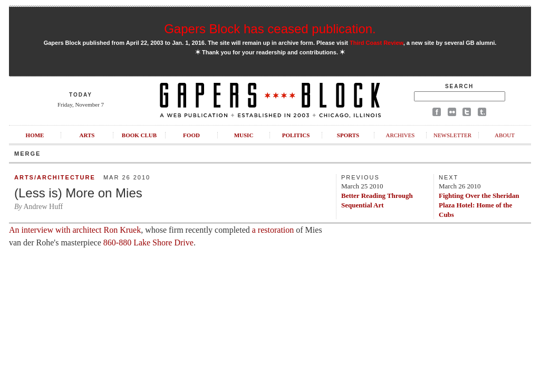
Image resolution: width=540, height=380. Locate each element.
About (505, 135)
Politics (296, 135)
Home (35, 135)
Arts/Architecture (54, 177)
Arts (87, 135)
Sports (348, 135)
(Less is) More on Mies (78, 193)
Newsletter (452, 135)
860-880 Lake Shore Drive (148, 242)
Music (244, 135)
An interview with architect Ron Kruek (75, 229)
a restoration (273, 229)
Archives (399, 135)
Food (191, 135)
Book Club (139, 135)
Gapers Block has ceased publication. (270, 29)
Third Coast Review (376, 43)
